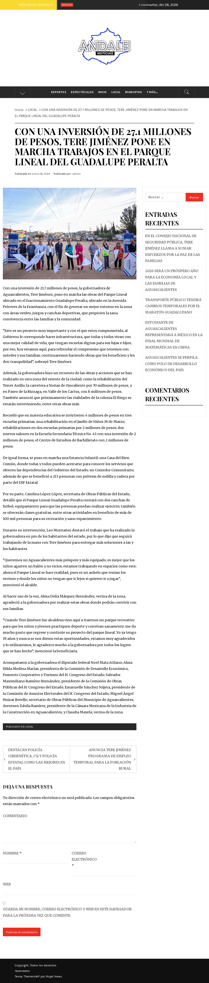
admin (77, 173)
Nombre (12, 853)
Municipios (133, 92)
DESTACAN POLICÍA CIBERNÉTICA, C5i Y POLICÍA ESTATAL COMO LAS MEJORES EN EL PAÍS (36, 759)
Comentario (15, 816)
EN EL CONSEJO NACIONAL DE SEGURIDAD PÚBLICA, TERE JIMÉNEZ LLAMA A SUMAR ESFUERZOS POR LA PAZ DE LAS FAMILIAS (172, 248)
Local (116, 92)
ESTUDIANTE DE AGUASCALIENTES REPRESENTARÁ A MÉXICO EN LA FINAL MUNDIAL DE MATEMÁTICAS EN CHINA (174, 334)
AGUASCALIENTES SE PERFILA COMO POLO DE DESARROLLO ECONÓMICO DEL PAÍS (171, 363)
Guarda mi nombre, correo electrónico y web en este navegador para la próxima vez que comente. (67, 912)
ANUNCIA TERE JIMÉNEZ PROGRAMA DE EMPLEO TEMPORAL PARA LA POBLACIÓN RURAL (102, 759)
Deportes (58, 92)
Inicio (102, 92)
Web (7, 884)
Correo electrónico (81, 859)
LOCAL (29, 726)
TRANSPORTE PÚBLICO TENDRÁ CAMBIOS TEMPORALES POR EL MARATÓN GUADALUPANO (173, 306)
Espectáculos (82, 92)
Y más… (152, 92)
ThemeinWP (32, 976)
